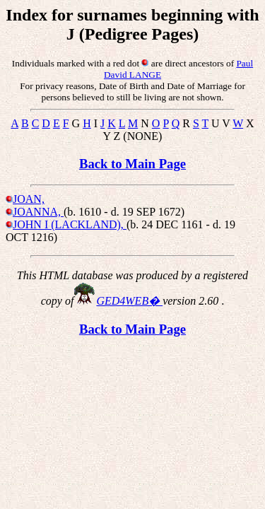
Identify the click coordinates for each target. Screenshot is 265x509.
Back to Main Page (132, 163)
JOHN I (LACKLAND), (69, 224)
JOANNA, (38, 212)
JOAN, (29, 199)
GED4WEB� (129, 301)
